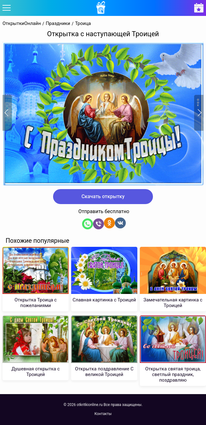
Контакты (102, 414)
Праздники (58, 23)
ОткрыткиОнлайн (21, 23)
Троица (83, 23)
